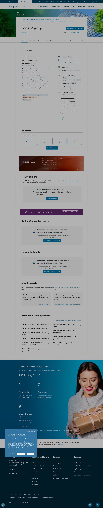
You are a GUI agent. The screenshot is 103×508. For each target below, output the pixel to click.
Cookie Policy (14, 450)
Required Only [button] (21, 453)
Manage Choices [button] (11, 453)
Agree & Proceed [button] (30, 453)
